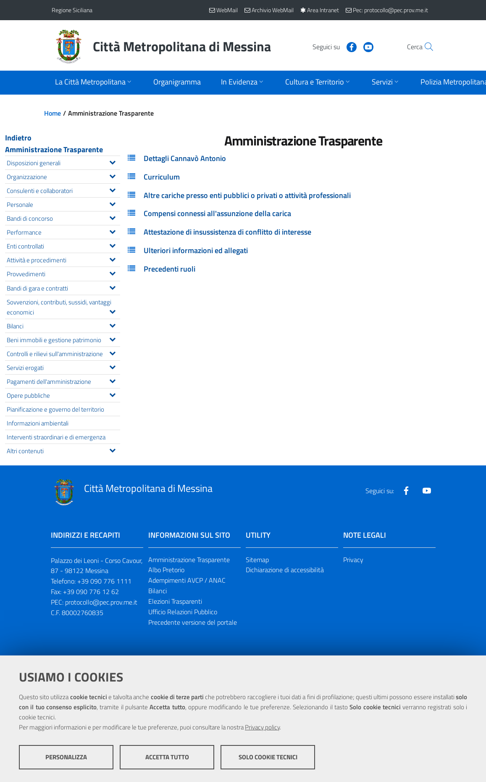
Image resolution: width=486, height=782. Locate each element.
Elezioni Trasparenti (175, 601)
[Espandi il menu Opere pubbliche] (112, 394)
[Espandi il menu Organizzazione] (112, 175)
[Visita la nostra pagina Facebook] (333, 46)
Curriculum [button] (162, 176)
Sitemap (257, 560)
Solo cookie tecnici (268, 757)
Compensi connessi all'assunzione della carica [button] (217, 213)
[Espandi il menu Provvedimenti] (112, 272)
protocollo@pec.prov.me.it (101, 602)
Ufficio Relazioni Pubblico (182, 612)
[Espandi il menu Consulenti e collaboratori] (112, 189)
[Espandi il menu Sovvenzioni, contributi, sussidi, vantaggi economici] (112, 311)
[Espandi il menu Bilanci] (112, 325)
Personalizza (66, 757)
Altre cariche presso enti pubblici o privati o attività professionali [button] (247, 195)
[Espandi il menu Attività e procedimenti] (112, 259)
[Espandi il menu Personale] (112, 203)
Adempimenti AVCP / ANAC (187, 580)
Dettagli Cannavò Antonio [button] (185, 158)
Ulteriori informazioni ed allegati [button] (196, 250)
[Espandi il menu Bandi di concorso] (112, 217)
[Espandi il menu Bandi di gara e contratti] (112, 287)
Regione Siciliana (72, 9)
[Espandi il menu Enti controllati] (112, 245)
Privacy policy (262, 727)
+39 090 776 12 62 (91, 591)
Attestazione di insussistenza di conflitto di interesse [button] (227, 232)
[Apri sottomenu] (94, 83)
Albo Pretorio (166, 570)
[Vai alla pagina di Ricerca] (425, 47)
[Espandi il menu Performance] (112, 231)
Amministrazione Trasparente (54, 149)
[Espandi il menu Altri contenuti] (112, 449)
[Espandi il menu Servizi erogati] (112, 366)
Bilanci (157, 591)
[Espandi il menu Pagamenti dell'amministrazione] (112, 380)
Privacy (353, 560)
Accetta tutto (167, 757)
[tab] (303, 158)
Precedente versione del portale (192, 622)
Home (52, 113)
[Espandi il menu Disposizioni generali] (112, 161)
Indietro (18, 137)
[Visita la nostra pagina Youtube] (350, 46)
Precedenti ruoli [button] (169, 269)
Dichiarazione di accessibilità (285, 570)
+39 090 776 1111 (104, 581)
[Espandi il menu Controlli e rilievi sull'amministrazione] (112, 352)
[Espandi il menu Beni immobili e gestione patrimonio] (112, 338)
